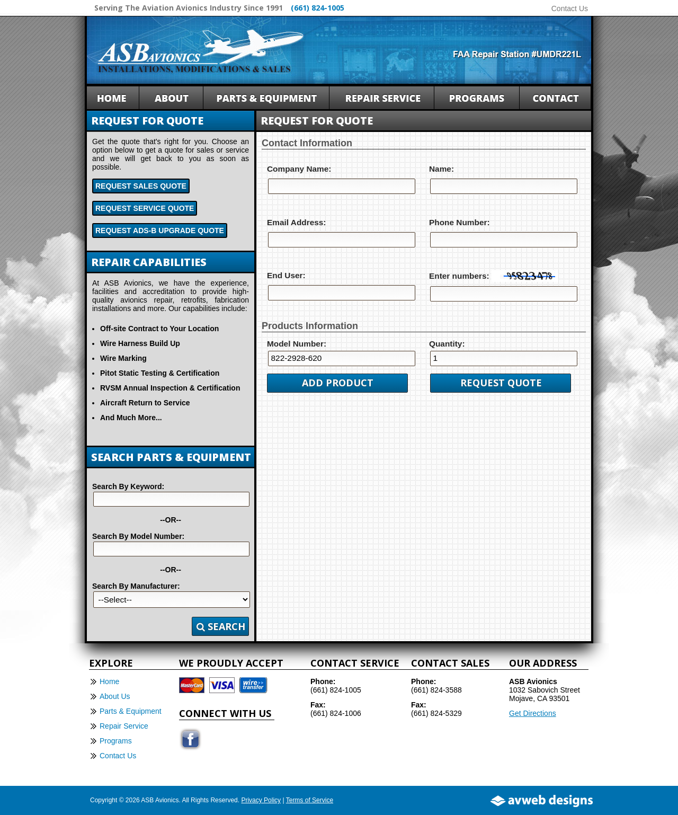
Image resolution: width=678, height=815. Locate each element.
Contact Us (569, 8)
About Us (115, 696)
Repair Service (124, 726)
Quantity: (447, 343)
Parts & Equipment (131, 711)
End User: (286, 275)
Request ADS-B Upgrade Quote (159, 230)
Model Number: (296, 343)
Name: (441, 168)
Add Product (337, 382)
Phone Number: (459, 222)
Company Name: (299, 168)
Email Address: (296, 222)
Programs (116, 741)
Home (109, 681)
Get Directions (532, 713)
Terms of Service (309, 800)
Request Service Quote (144, 208)
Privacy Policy (261, 800)
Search (221, 626)
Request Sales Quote (140, 186)
